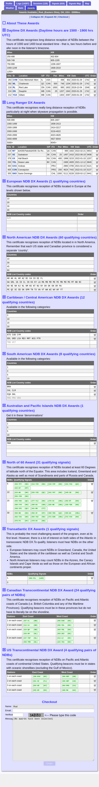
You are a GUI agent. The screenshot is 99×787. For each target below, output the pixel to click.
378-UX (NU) (39, 521)
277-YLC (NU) (39, 501)
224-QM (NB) (31, 630)
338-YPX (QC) (22, 508)
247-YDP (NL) (31, 638)
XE (13, 154)
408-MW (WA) (69, 690)
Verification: (6, 714)
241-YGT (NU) (55, 492)
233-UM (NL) (31, 634)
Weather (10, 8)
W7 (13, 151)
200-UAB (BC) (65, 621)
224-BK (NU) (22, 492)
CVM (15, 80)
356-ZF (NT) (39, 513)
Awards (31, 8)
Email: (6, 710)
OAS (14, 166)
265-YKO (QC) (22, 501)
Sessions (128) (40, 3)
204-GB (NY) (40, 686)
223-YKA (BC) (65, 642)
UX (13, 158)
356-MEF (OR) (69, 676)
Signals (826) (58, 3)
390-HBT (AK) (69, 681)
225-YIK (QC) (39, 492)
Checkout (63, 17)
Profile (9, 3)
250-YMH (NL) (31, 642)
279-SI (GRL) (55, 501)
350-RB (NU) (22, 513)
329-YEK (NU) (72, 505)
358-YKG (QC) (55, 513)
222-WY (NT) (22, 488)
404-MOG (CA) (69, 686)
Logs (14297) (22, 3)
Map (87, 3)
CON (14, 170)
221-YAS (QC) (72, 484)
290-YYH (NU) (22, 505)
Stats (20, 8)
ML (14, 83)
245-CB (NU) (72, 492)
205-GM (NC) (40, 690)
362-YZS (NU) (22, 517)
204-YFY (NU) (22, 484)
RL (14, 87)
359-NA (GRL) (72, 513)
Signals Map (75, 3)
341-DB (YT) (39, 508)
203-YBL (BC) (65, 630)
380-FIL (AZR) (36, 578)
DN (14, 91)
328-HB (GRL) (55, 505)
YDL (14, 162)
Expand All (50, 17)
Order (49, 763)
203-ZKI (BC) (65, 634)
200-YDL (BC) (65, 625)
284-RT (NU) (72, 501)
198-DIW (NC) (40, 676)
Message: (6, 718)
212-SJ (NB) (31, 625)
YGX (15, 95)
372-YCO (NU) (72, 517)
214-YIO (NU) (39, 484)
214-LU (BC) (65, 638)
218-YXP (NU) (55, 484)
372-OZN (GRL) (55, 517)
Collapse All (37, 17)
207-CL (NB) (31, 621)
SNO (14, 173)
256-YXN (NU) (22, 496)
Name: (6, 706)
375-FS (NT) (22, 521)
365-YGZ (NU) (39, 517)
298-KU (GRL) (39, 505)
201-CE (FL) (40, 681)
